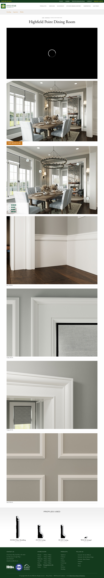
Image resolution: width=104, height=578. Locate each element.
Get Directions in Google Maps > (14, 557)
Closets (62, 559)
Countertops (63, 563)
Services (52, 6)
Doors (62, 565)
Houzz (79, 566)
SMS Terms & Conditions (59, 575)
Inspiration (87, 6)
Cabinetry (63, 557)
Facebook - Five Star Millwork (84, 555)
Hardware (63, 567)
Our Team (96, 6)
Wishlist (21, 12)
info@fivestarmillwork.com (12, 561)
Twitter (79, 563)
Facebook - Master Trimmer (84, 559)
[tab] (102, 6)
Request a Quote (98, 1)
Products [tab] (43, 6)
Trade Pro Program (6, 1)
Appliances (63, 554)
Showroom (60, 6)
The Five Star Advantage (78, 1)
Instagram (80, 561)
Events (61, 1)
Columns (63, 561)
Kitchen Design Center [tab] (73, 6)
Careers (67, 1)
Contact (89, 1)
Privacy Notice (49, 575)
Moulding (9, 12)
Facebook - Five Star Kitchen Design (86, 557)
